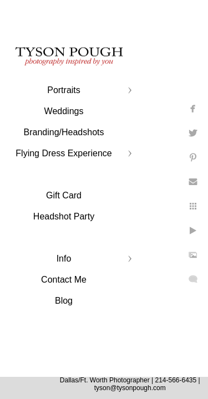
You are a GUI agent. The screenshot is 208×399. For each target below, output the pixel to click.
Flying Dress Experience (63, 153)
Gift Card (64, 195)
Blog (64, 300)
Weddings (64, 111)
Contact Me (64, 279)
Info (64, 258)
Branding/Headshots (64, 132)
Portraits (63, 90)
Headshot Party (63, 216)
